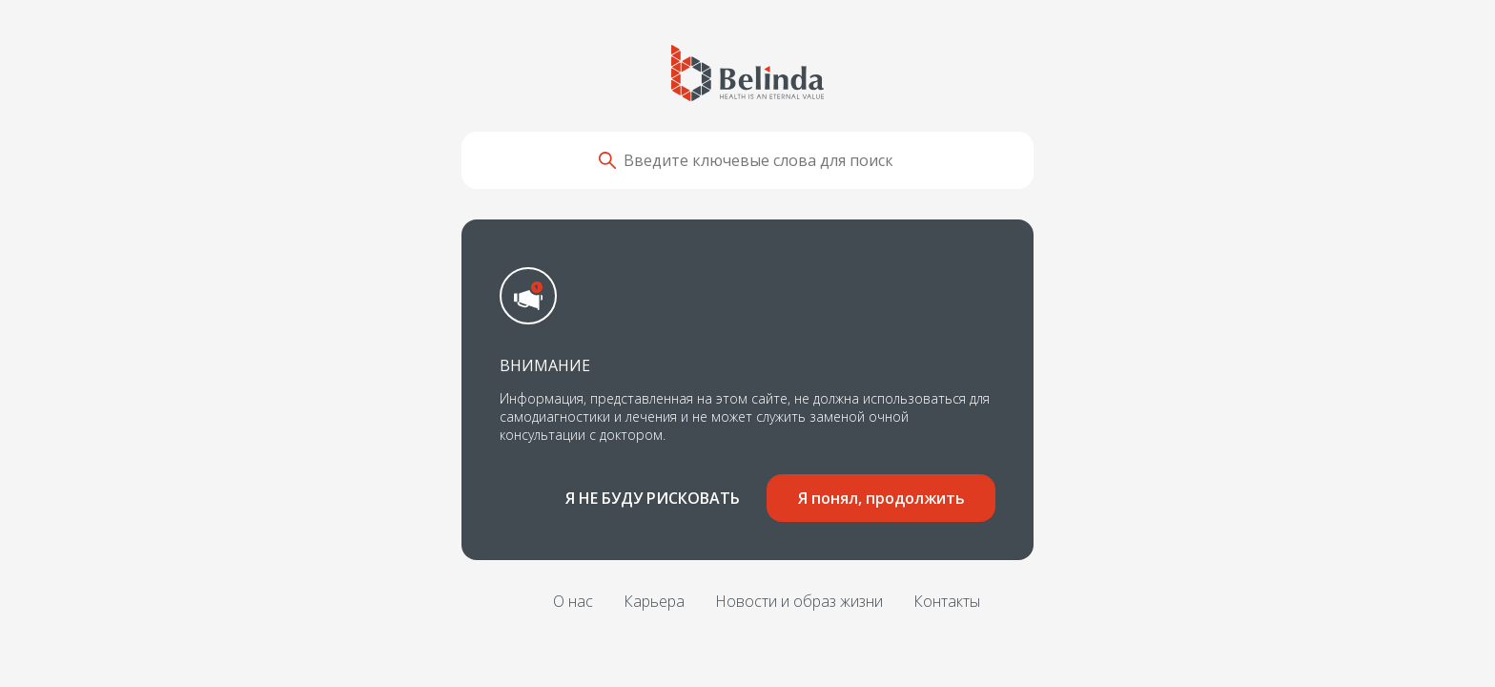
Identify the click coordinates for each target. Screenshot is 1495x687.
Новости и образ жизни (799, 601)
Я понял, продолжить (881, 498)
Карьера (654, 601)
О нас (573, 601)
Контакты (946, 601)
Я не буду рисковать (652, 498)
